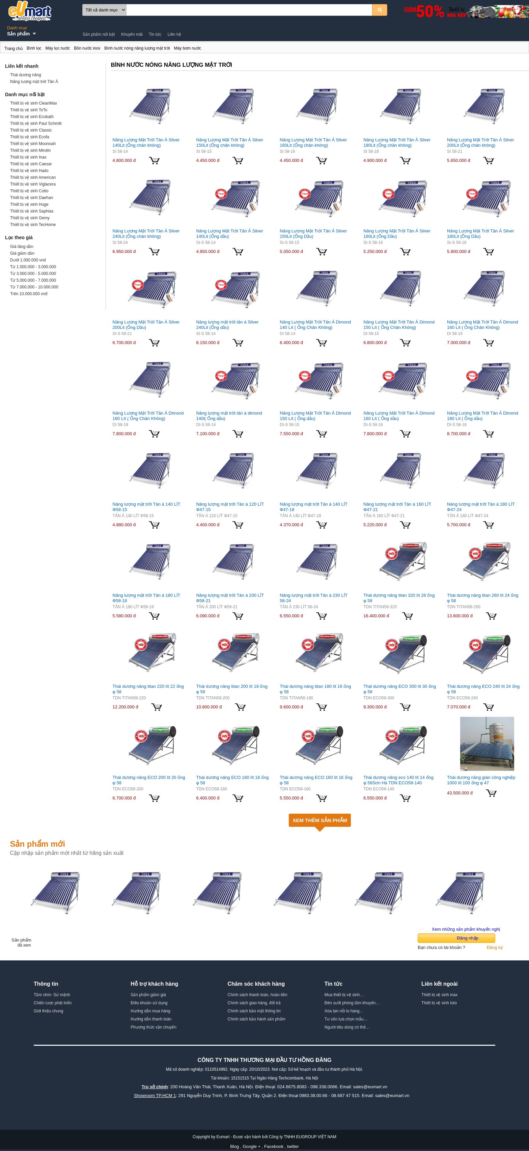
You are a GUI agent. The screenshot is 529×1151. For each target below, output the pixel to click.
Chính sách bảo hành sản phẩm (256, 1019)
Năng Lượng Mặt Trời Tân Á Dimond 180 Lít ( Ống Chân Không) (148, 416)
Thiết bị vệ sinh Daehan (31, 197)
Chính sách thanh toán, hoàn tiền (257, 994)
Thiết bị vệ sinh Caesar (31, 164)
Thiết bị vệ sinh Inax (28, 157)
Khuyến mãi (132, 34)
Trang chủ (13, 48)
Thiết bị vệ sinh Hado (29, 170)
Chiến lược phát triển (53, 1003)
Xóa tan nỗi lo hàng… (344, 1011)
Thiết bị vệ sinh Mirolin (30, 150)
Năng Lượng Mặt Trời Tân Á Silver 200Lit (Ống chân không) (480, 142)
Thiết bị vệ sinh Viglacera (33, 184)
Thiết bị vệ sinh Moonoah (33, 143)
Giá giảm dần (22, 253)
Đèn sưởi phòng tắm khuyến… (352, 1003)
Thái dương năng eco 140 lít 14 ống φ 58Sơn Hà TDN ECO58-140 (398, 780)
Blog (234, 1146)
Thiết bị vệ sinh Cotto (29, 191)
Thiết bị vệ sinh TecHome (33, 224)
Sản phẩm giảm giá (148, 994)
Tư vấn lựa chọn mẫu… (346, 1019)
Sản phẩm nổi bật (99, 34)
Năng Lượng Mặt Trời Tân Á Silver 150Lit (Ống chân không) (229, 142)
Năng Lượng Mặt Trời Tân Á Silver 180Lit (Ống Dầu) (480, 233)
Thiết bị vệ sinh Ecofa (29, 137)
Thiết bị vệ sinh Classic (31, 130)
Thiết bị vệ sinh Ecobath (32, 116)
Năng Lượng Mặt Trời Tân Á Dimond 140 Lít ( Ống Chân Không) (315, 324)
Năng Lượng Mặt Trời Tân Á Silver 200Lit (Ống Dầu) (146, 324)
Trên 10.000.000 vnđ (28, 293)
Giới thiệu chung (48, 1011)
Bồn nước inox (87, 48)
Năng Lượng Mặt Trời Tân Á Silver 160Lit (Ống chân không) (313, 142)
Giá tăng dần (21, 246)
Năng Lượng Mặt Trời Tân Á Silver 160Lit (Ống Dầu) (396, 233)
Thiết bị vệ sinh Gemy (30, 218)
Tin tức (155, 34)
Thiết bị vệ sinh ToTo (28, 110)
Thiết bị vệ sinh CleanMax (33, 103)
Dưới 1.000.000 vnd (28, 260)
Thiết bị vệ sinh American (33, 177)
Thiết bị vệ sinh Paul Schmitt (35, 123)
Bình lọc (34, 48)
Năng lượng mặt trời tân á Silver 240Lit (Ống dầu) (227, 324)
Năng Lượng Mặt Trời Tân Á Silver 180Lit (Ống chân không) (396, 142)
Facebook (273, 1146)
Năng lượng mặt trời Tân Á (34, 81)
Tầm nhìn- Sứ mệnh (52, 994)
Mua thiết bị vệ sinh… (344, 994)
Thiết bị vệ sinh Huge (29, 204)
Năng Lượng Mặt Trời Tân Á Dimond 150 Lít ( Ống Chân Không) (399, 324)
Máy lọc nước (58, 48)
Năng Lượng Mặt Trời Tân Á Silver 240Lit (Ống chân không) (146, 233)
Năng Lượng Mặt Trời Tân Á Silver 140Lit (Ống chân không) (146, 142)
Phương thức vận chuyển (153, 1027)
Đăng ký (495, 947)
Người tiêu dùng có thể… (347, 1027)
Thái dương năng (25, 75)
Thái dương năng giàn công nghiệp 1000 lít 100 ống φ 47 (481, 780)
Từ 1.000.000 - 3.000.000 (33, 266)
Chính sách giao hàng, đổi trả (254, 1003)
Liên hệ (174, 34)
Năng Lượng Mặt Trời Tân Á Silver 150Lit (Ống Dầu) (313, 233)
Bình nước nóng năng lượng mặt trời (3, 49)
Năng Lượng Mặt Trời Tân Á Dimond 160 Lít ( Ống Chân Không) (482, 324)
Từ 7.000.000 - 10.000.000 (34, 287)
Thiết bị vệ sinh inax (439, 994)
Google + (251, 1146)
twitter (293, 1146)
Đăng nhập (467, 938)
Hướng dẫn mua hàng (150, 1011)
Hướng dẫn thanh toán (151, 1019)
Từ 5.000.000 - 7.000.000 (33, 280)
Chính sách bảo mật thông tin (254, 1011)
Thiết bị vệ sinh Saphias (31, 211)
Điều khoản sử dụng (149, 1003)
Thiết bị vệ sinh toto (439, 1003)
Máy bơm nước (187, 48)
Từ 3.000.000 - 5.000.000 (33, 273)
